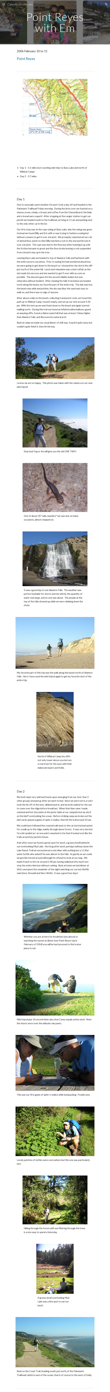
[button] (3, 4)
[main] (55, 22)
